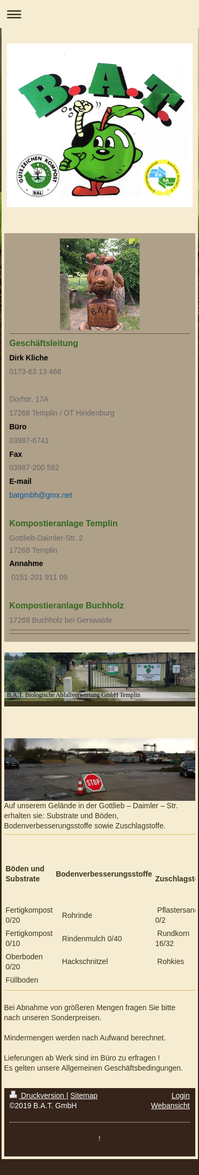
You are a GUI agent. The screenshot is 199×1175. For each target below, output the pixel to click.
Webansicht (170, 1105)
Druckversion (38, 1095)
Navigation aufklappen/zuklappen (99, 14)
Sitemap (84, 1095)
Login (180, 1095)
